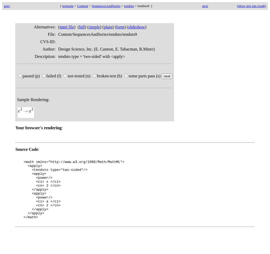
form (120, 27)
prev (7, 6)
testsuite (68, 6)
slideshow (136, 27)
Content (82, 6)
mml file (67, 27)
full (82, 27)
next (205, 6)
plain (108, 27)
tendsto (129, 6)
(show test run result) (251, 6)
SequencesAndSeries (106, 6)
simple (94, 27)
